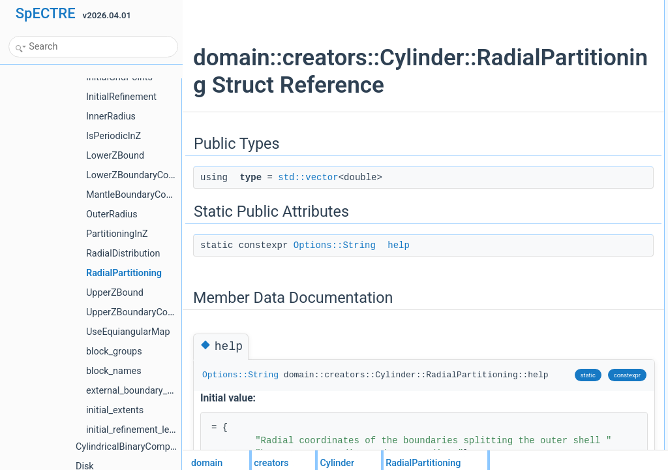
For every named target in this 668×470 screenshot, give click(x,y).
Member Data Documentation (555, 64)
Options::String (335, 273)
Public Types (526, 7)
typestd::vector (540, 21)
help (398, 273)
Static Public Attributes (543, 35)
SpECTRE (46, 13)
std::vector (308, 205)
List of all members (537, 93)
